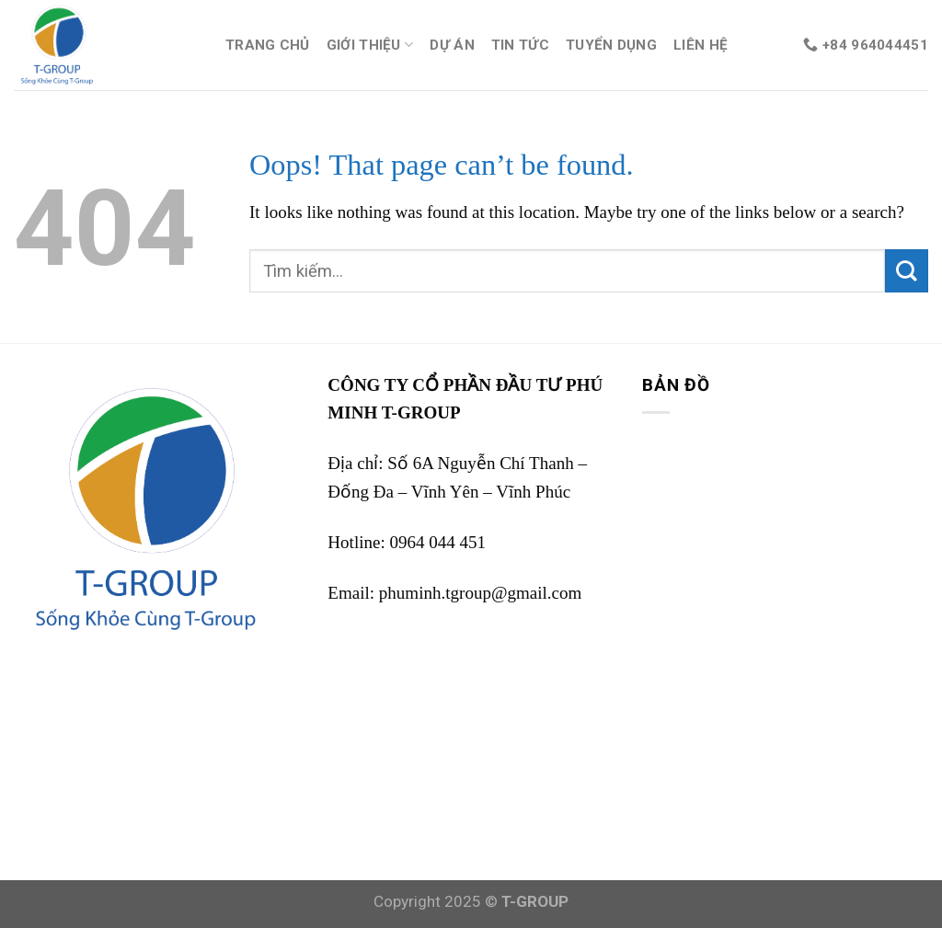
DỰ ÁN (452, 45)
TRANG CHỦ (267, 45)
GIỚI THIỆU (370, 44)
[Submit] (906, 270)
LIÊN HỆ (700, 45)
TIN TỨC (520, 45)
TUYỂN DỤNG (611, 45)
